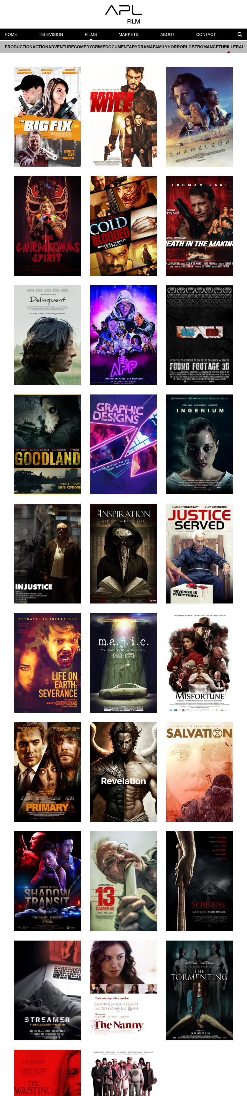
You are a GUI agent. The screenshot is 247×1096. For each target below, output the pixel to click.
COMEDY (83, 46)
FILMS (91, 36)
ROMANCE (207, 46)
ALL (243, 46)
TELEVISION (51, 34)
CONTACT (206, 34)
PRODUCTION (18, 46)
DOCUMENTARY (122, 46)
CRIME (98, 46)
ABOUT (167, 34)
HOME (11, 34)
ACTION (40, 46)
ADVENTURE (61, 46)
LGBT (191, 46)
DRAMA (145, 46)
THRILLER (228, 48)
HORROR (177, 46)
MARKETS (129, 34)
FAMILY (160, 46)
